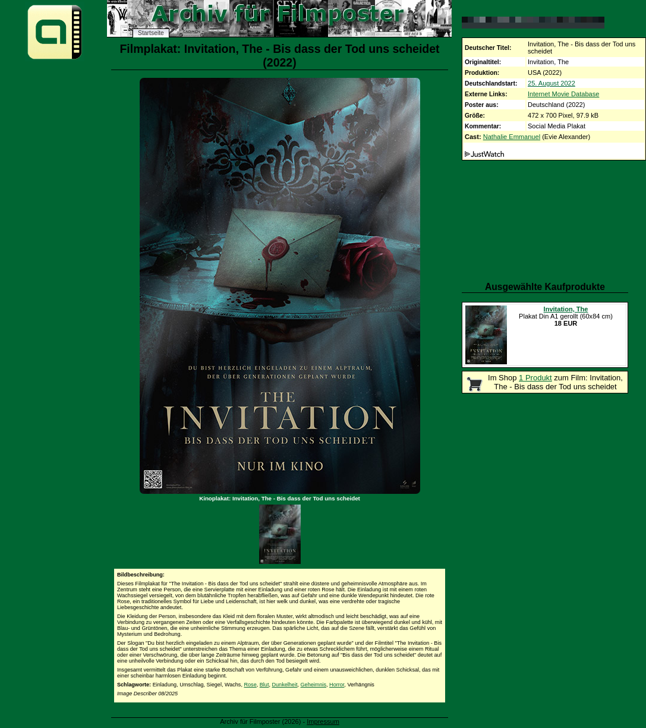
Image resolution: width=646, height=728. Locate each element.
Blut (264, 685)
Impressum (323, 721)
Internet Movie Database (563, 93)
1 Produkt (535, 377)
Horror (336, 685)
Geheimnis (313, 685)
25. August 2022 (551, 83)
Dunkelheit (285, 685)
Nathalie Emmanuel (511, 136)
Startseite (151, 33)
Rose (250, 685)
